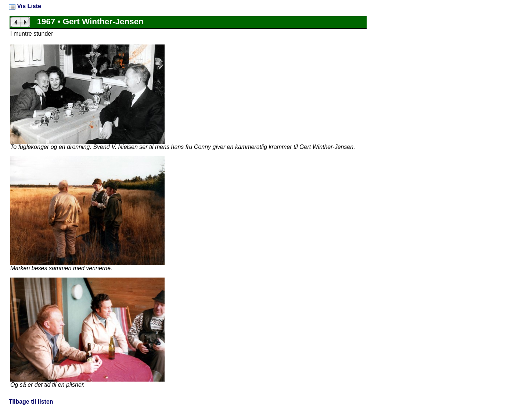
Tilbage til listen (31, 402)
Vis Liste (25, 6)
